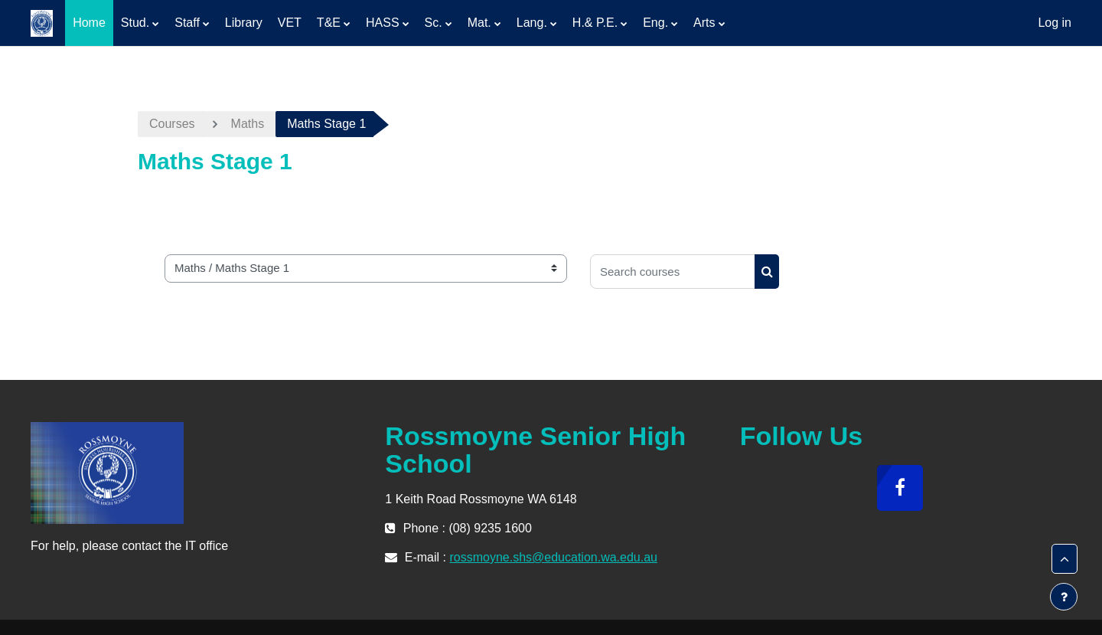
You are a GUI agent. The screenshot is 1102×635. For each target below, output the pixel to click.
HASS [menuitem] (382, 22)
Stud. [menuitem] (135, 22)
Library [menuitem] (243, 22)
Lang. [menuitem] (532, 22)
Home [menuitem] (89, 22)
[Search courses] (672, 271)
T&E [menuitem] (329, 22)
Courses (172, 123)
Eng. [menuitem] (655, 22)
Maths (248, 123)
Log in (1054, 22)
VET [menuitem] (290, 22)
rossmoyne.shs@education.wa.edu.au (553, 557)
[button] (1064, 559)
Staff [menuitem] (187, 22)
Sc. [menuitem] (433, 22)
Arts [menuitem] (704, 22)
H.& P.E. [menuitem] (595, 22)
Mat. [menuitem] (479, 22)
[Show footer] (1064, 596)
